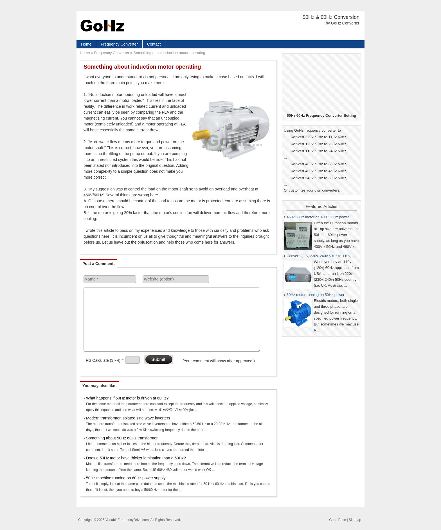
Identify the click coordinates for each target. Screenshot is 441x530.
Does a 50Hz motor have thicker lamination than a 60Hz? (136, 458)
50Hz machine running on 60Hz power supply (126, 478)
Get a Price (337, 520)
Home (86, 44)
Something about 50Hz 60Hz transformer (122, 438)
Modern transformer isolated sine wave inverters (128, 418)
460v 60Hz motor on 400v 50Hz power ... (320, 217)
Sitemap (355, 520)
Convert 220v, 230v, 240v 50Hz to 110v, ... (321, 256)
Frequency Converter (119, 44)
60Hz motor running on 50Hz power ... (317, 295)
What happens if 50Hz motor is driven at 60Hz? (127, 398)
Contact (154, 44)
